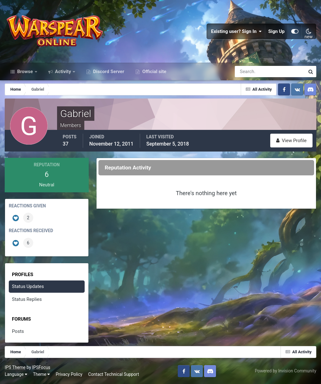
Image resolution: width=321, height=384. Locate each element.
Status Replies (27, 299)
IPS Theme (15, 367)
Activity (63, 71)
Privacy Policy (69, 374)
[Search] (248, 71)
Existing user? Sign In (236, 31)
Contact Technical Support (113, 374)
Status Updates (28, 286)
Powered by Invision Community (285, 370)
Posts (18, 331)
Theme (41, 374)
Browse (25, 71)
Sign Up (276, 31)
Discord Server (108, 71)
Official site (153, 71)
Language (16, 374)
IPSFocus (41, 367)
